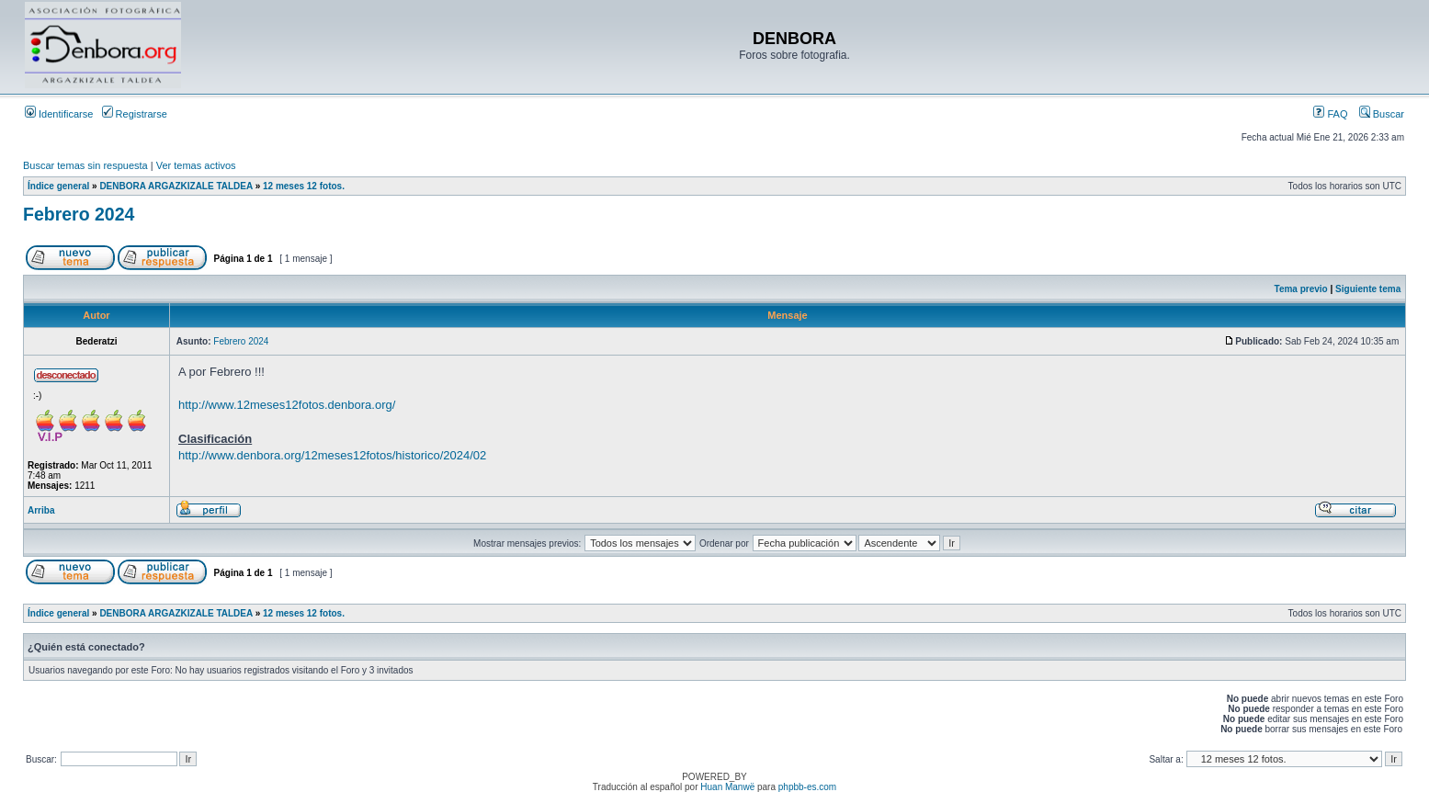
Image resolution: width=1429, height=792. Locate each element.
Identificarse (59, 113)
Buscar (1381, 113)
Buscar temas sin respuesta (85, 165)
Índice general (58, 186)
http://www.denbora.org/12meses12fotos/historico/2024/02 (332, 455)
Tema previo (1301, 289)
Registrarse (134, 113)
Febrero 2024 (78, 214)
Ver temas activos (196, 165)
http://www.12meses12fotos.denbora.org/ (286, 405)
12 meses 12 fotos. (304, 186)
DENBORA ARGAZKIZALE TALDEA (175, 186)
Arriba (41, 510)
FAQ (1330, 113)
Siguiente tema (1368, 289)
